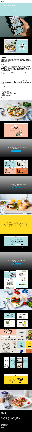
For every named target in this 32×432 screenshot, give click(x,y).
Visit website (3, 97)
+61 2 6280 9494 (4, 425)
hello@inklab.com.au (4, 424)
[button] (30, 1)
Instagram (2, 427)
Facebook (2, 428)
